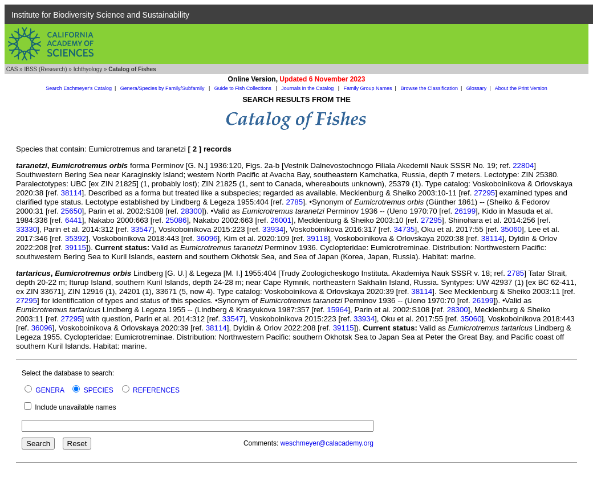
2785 (294, 202)
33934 (272, 229)
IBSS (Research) (45, 69)
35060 (511, 229)
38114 (71, 193)
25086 (175, 220)
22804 (523, 165)
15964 (337, 309)
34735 (404, 229)
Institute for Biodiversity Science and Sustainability (100, 14)
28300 (191, 211)
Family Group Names (368, 88)
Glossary (476, 88)
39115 (75, 247)
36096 (206, 238)
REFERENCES (156, 390)
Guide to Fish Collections (243, 88)
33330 (26, 229)
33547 (141, 229)
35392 (75, 238)
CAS (12, 69)
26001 (280, 220)
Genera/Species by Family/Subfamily (163, 88)
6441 (73, 220)
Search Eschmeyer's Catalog (79, 88)
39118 (317, 238)
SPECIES (98, 390)
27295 (484, 193)
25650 (71, 211)
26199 (465, 211)
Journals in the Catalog (308, 88)
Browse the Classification (429, 88)
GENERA (49, 390)
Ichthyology (88, 69)
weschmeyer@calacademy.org (327, 443)
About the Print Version (521, 88)
